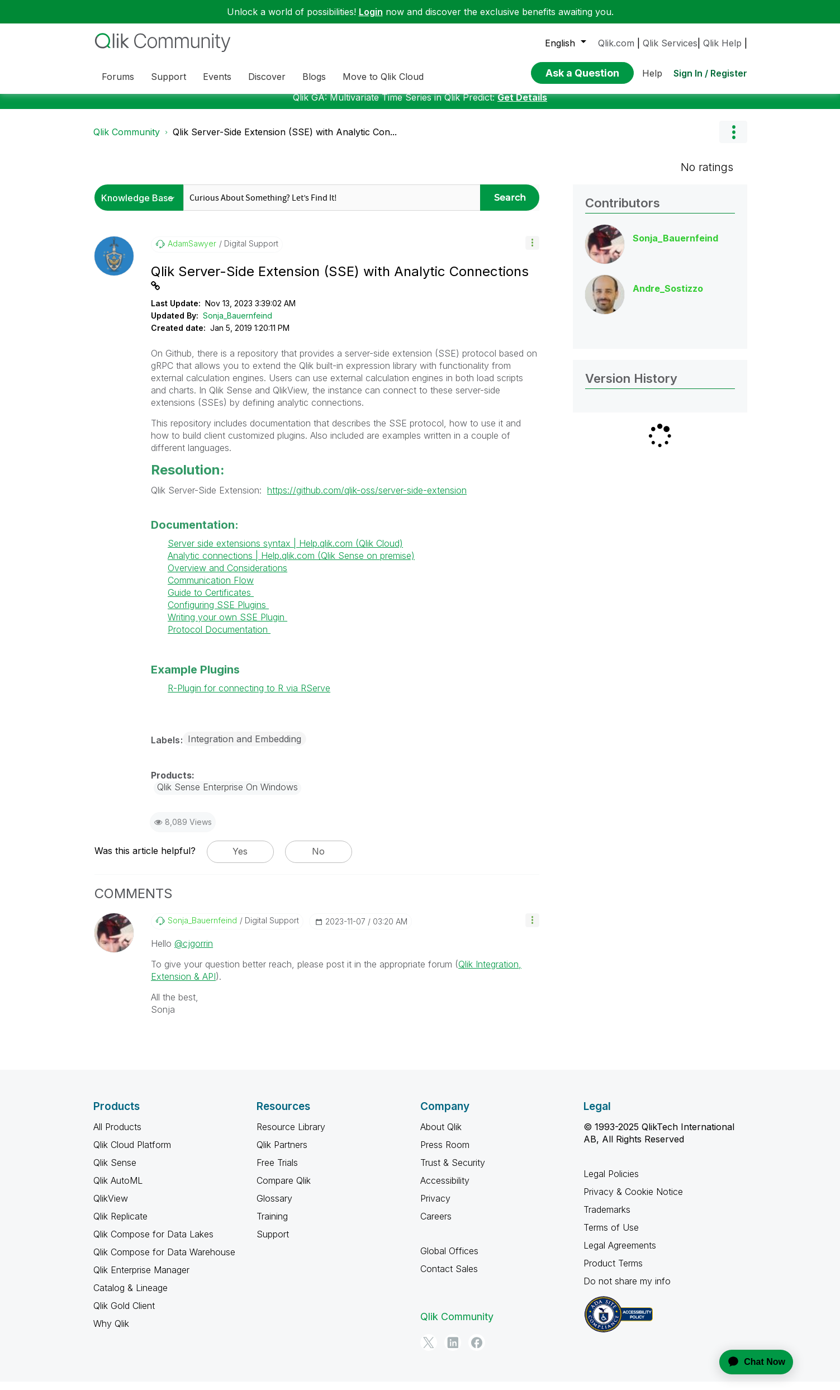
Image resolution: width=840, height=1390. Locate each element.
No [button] (318, 859)
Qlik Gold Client (124, 1314)
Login (371, 11)
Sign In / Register (710, 73)
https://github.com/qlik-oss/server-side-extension (367, 498)
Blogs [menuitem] (314, 76)
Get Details (522, 105)
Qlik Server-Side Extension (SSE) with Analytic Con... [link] (285, 140)
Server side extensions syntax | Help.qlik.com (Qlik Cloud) (285, 551)
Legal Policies (611, 1182)
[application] (749, 1362)
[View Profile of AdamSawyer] (192, 252)
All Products (117, 1135)
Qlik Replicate (120, 1224)
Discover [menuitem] (267, 76)
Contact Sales (449, 1277)
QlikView (110, 1206)
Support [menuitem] (168, 76)
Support (273, 1242)
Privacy (435, 1206)
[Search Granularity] (141, 206)
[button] (532, 251)
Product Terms (613, 1271)
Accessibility (444, 1188)
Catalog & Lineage (130, 1296)
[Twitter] (428, 1350)
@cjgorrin (193, 951)
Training (272, 1224)
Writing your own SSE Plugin (227, 625)
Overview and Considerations (227, 576)
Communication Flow (211, 588)
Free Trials (277, 1170)
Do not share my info (627, 1289)
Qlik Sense (114, 1170)
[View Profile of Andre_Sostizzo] (668, 296)
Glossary (274, 1206)
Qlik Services (670, 43)
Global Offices (449, 1259)
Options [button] (733, 140)
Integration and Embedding (244, 747)
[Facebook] (476, 1350)
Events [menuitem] (217, 76)
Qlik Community (126, 140)
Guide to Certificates (211, 600)
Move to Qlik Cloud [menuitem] (383, 76)
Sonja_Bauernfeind (237, 324)
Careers (436, 1224)
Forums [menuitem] (118, 76)
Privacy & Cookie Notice (633, 1200)
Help (652, 73)
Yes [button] (240, 859)
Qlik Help (722, 43)
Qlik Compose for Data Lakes (153, 1242)
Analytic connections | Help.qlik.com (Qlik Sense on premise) (291, 564)
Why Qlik (111, 1331)
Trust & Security (452, 1170)
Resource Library (291, 1135)
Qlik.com (616, 43)
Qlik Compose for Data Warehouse (164, 1260)
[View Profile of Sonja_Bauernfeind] (202, 929)
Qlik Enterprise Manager (141, 1278)
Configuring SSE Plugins (218, 613)
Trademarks (606, 1217)
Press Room (444, 1153)
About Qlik (441, 1135)
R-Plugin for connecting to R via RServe (249, 696)
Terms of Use (611, 1235)
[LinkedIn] (452, 1350)
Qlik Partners (282, 1153)
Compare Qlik (284, 1188)
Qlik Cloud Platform (132, 1153)
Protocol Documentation (219, 637)
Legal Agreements (619, 1253)
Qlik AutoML (118, 1188)
